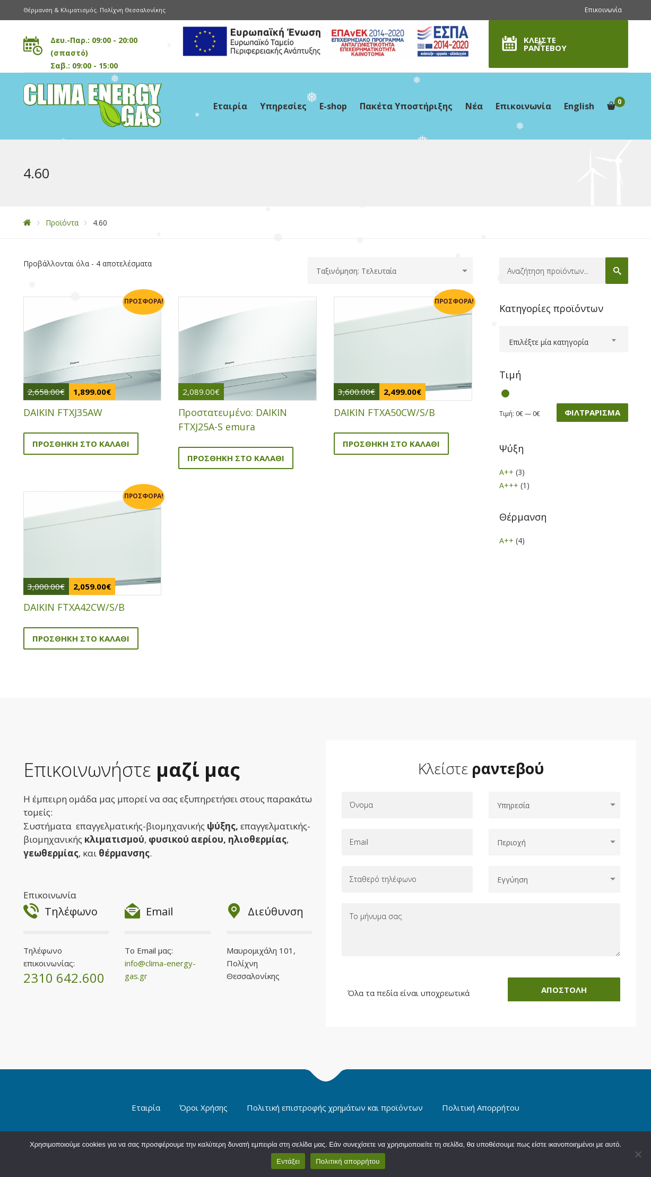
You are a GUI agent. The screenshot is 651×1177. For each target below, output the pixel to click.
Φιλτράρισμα (592, 412)
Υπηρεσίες (283, 106)
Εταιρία (230, 106)
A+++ (508, 485)
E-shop (333, 106)
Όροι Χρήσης (203, 1107)
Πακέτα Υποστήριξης (406, 106)
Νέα (474, 106)
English (579, 106)
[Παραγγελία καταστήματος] (390, 270)
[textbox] (564, 342)
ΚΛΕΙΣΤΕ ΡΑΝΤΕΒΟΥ (545, 43)
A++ (506, 472)
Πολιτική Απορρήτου (480, 1107)
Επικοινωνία (603, 9)
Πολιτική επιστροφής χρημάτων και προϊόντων (335, 1107)
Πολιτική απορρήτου (347, 1161)
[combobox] (563, 339)
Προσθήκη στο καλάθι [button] (80, 443)
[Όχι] (637, 1154)
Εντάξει (288, 1161)
